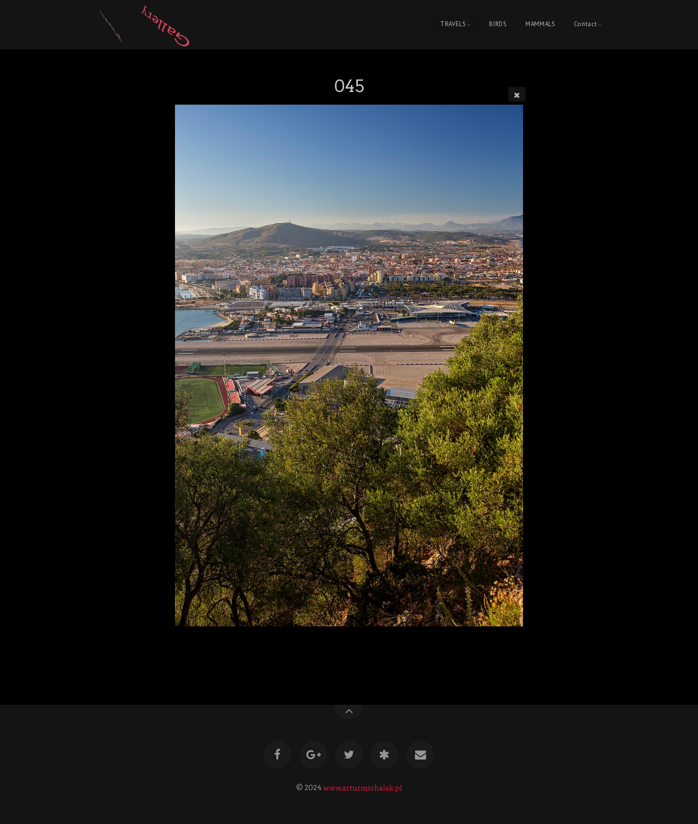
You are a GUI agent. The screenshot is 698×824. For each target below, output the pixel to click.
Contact (585, 24)
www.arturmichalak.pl (362, 787)
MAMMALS (540, 24)
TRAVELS (453, 24)
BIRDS (498, 24)
